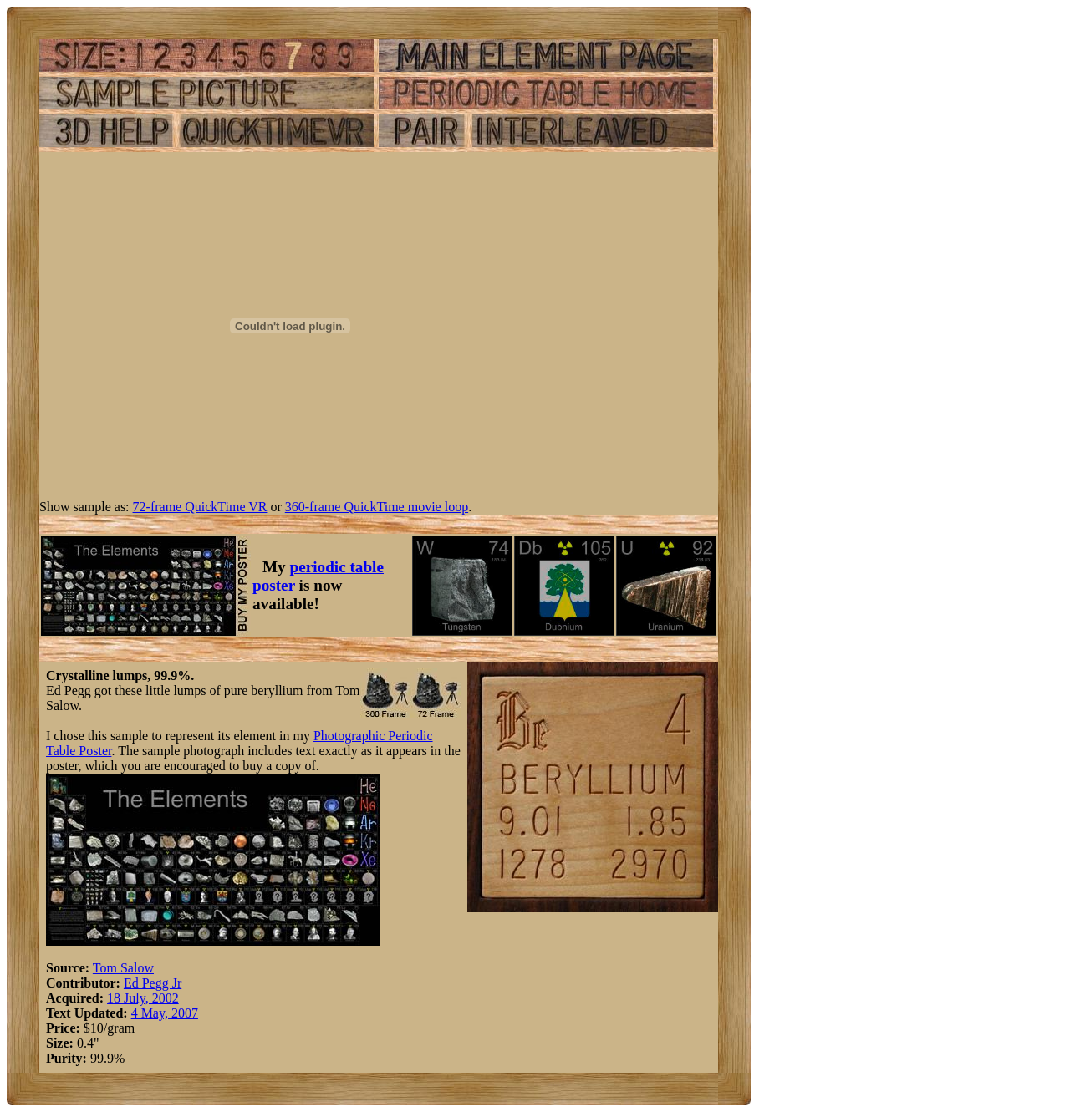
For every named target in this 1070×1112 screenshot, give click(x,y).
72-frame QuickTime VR (200, 507)
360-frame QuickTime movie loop (376, 507)
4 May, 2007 (164, 1013)
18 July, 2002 (143, 998)
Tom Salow (123, 968)
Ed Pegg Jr (152, 983)
